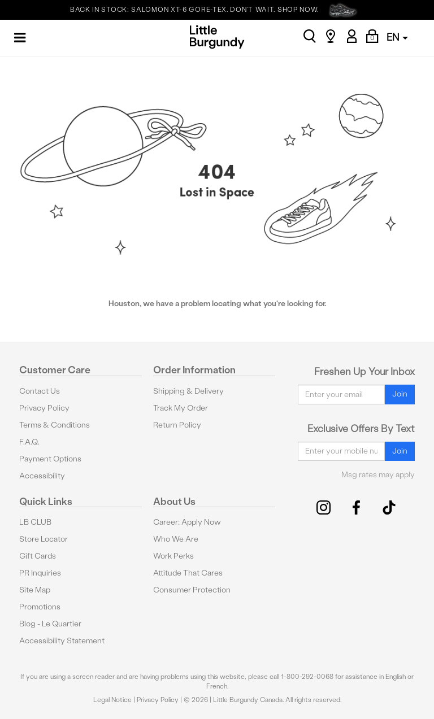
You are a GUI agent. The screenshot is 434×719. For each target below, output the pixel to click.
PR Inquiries (40, 573)
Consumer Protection (192, 590)
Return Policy (177, 425)
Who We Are (175, 539)
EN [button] (397, 37)
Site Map (34, 590)
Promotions (39, 607)
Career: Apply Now (187, 522)
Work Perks (173, 556)
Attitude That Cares (188, 573)
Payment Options (50, 459)
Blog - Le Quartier (50, 624)
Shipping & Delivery (188, 391)
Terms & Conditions (54, 425)
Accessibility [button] (42, 476)
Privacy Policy (44, 408)
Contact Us (39, 391)
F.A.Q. (29, 442)
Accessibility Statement (62, 641)
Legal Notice (112, 700)
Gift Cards (37, 556)
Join (399, 394)
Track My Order (180, 408)
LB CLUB (35, 522)
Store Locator (43, 539)
